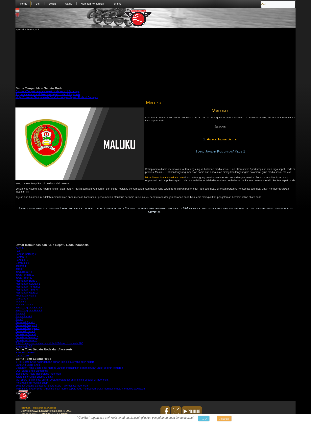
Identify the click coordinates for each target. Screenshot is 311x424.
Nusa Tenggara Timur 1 (28, 310)
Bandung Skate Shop (27, 364)
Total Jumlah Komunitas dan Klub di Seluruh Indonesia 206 (49, 343)
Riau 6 (19, 319)
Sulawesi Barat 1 (25, 322)
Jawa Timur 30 (23, 277)
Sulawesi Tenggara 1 (27, 328)
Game (68, 3)
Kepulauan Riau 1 (25, 295)
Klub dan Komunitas (92, 3)
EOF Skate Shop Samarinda (31, 370)
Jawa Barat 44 (23, 271)
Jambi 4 (20, 268)
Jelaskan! (224, 418)
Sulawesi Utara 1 (25, 331)
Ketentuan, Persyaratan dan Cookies (38, 408)
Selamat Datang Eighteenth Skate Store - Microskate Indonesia (51, 385)
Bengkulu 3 (21, 259)
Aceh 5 (19, 248)
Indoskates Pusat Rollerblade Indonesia (38, 373)
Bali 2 (18, 250)
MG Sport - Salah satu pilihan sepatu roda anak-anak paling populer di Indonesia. (61, 379)
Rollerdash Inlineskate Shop (31, 382)
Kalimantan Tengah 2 (27, 286)
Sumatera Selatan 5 (26, 337)
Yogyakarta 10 (23, 346)
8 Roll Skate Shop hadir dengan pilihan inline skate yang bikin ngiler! (54, 361)
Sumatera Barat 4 (25, 334)
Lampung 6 (21, 298)
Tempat (116, 3)
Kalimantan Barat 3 (26, 280)
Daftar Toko (22, 355)
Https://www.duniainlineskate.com (164, 177)
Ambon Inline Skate (222, 139)
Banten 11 (21, 256)
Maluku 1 (155, 102)
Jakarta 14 (21, 265)
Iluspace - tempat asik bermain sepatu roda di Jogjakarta (47, 94)
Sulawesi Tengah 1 (26, 325)
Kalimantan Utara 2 (26, 292)
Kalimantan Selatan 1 (27, 283)
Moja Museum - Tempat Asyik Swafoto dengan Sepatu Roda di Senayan (56, 97)
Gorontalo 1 (22, 262)
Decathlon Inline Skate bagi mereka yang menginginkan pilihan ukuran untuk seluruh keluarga (69, 367)
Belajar (53, 3)
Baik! (204, 419)
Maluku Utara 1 (24, 304)
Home (23, 3)
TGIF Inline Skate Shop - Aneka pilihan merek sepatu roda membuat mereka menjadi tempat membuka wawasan (80, 388)
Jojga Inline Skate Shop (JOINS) (34, 376)
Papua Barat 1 (23, 316)
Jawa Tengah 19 (24, 274)
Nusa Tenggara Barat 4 (28, 307)
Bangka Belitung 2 (25, 253)
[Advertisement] (134, 58)
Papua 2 (20, 313)
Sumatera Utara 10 (26, 340)
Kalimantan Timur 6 (26, 289)
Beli (38, 3)
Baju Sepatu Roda (25, 352)
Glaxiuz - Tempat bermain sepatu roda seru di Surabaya (47, 91)
